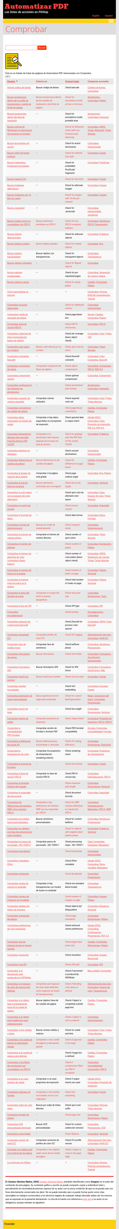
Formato (92, 518)
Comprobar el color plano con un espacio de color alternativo (19, 496)
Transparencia (94, 257)
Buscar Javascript (16, 208)
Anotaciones (94, 97)
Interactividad (94, 147)
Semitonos (104, 221)
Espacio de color (95, 496)
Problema (104, 234)
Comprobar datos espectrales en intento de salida (19, 421)
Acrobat (91, 728)
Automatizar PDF (36, 6)
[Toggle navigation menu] (111, 21)
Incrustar (103, 686)
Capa (90, 841)
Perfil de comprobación (99, 295)
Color (101, 333)
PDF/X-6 (100, 428)
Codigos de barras (96, 87)
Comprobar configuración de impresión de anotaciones (19, 388)
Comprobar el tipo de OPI (19, 606)
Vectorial (103, 483)
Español (109, 15)
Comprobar (93, 91)
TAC (90, 337)
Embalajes (93, 845)
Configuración (94, 932)
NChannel (99, 130)
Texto (103, 596)
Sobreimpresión (95, 528)
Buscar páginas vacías (18, 282)
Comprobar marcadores (18, 851)
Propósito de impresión (99, 424)
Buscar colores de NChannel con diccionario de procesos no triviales (19, 130)
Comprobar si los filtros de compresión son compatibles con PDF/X (18, 1066)
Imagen (103, 185)
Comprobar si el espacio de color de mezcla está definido (19, 987)
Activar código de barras (19, 87)
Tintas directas (95, 401)
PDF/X (91, 224)
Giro (101, 244)
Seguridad (104, 505)
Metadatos (93, 809)
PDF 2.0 (91, 428)
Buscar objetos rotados (18, 244)
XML (103, 670)
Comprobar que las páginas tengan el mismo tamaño (19, 945)
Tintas (91, 130)
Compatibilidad (95, 731)
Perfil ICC (103, 638)
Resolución (93, 958)
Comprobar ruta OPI (16, 964)
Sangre (91, 314)
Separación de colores (98, 557)
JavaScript (93, 215)
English (95, 15)
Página (102, 100)
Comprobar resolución (18, 955)
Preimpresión (101, 224)
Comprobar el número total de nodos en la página (17, 583)
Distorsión (106, 745)
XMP (108, 809)
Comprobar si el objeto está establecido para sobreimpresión (18, 1020)
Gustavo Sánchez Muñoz (51, 1181)
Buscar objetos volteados (19, 263)
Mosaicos (104, 906)
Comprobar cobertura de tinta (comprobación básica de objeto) (19, 337)
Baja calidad (93, 971)
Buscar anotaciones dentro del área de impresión (16, 117)
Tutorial (91, 299)
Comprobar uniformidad (18, 1134)
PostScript (104, 162)
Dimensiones (94, 596)
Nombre (12, 81)
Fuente (102, 153)
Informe (103, 292)
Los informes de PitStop (19, 1162)
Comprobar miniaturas (18, 874)
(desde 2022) (94, 417)
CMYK (102, 127)
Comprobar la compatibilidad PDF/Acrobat (14, 731)
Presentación (94, 877)
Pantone (103, 1105)
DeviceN (103, 360)
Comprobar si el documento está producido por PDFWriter (19, 974)
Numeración (105, 544)
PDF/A (101, 722)
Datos (102, 515)
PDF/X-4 (99, 369)
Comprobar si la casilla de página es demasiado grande (19, 1043)
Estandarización (95, 777)
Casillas (91, 282)
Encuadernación (95, 612)
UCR (103, 1128)
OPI (101, 606)
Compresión (105, 366)
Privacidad (9, 1223)
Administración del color (99, 634)
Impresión (104, 117)
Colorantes (93, 360)
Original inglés (72, 81)
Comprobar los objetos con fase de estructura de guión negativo (19, 832)
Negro (90, 696)
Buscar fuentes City (16, 179)
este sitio (87, 1199)
